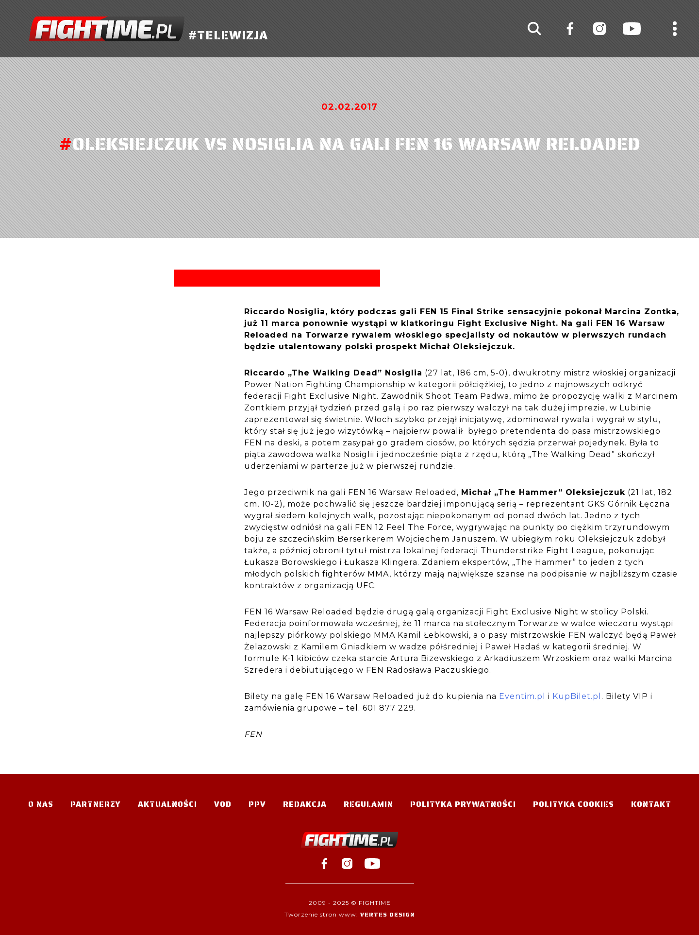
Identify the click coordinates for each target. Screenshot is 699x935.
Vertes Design (387, 914)
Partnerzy (95, 804)
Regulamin (368, 804)
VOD (223, 804)
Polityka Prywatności (463, 804)
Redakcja (305, 804)
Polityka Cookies (573, 804)
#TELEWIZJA (148, 29)
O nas (40, 804)
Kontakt (651, 804)
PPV (257, 804)
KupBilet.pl (576, 696)
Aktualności (167, 804)
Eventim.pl (522, 696)
